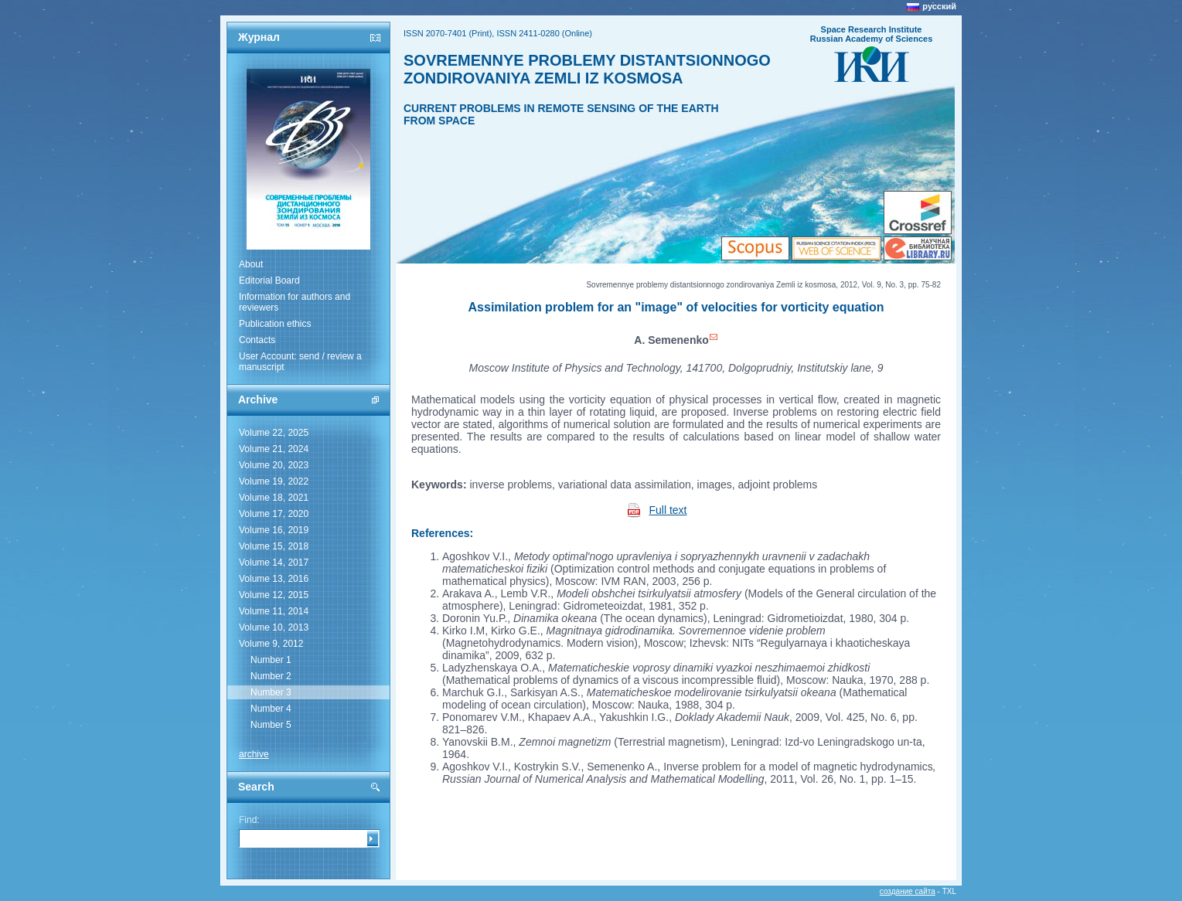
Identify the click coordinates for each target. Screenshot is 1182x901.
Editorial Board (269, 280)
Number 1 (270, 659)
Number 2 (270, 676)
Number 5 (270, 724)
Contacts (257, 340)
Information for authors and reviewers (294, 302)
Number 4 (270, 708)
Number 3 (270, 692)
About (251, 264)
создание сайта (907, 891)
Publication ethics (275, 323)
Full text (668, 510)
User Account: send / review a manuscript (300, 361)
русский (939, 6)
